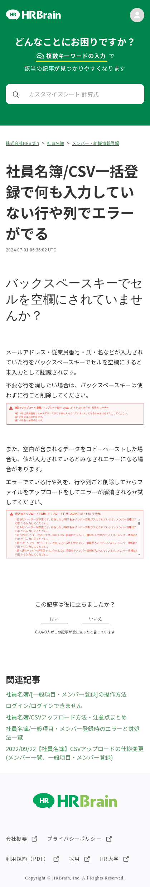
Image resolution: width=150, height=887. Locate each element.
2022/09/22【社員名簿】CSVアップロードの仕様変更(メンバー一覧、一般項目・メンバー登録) (75, 752)
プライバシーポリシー (74, 838)
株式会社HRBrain (22, 143)
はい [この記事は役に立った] (54, 618)
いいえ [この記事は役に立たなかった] (95, 618)
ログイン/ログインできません (44, 705)
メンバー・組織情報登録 (95, 143)
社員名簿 (55, 143)
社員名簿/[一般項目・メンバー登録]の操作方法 (66, 694)
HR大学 (109, 858)
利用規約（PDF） (27, 858)
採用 (74, 858)
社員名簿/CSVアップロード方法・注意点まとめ (66, 717)
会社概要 (16, 838)
